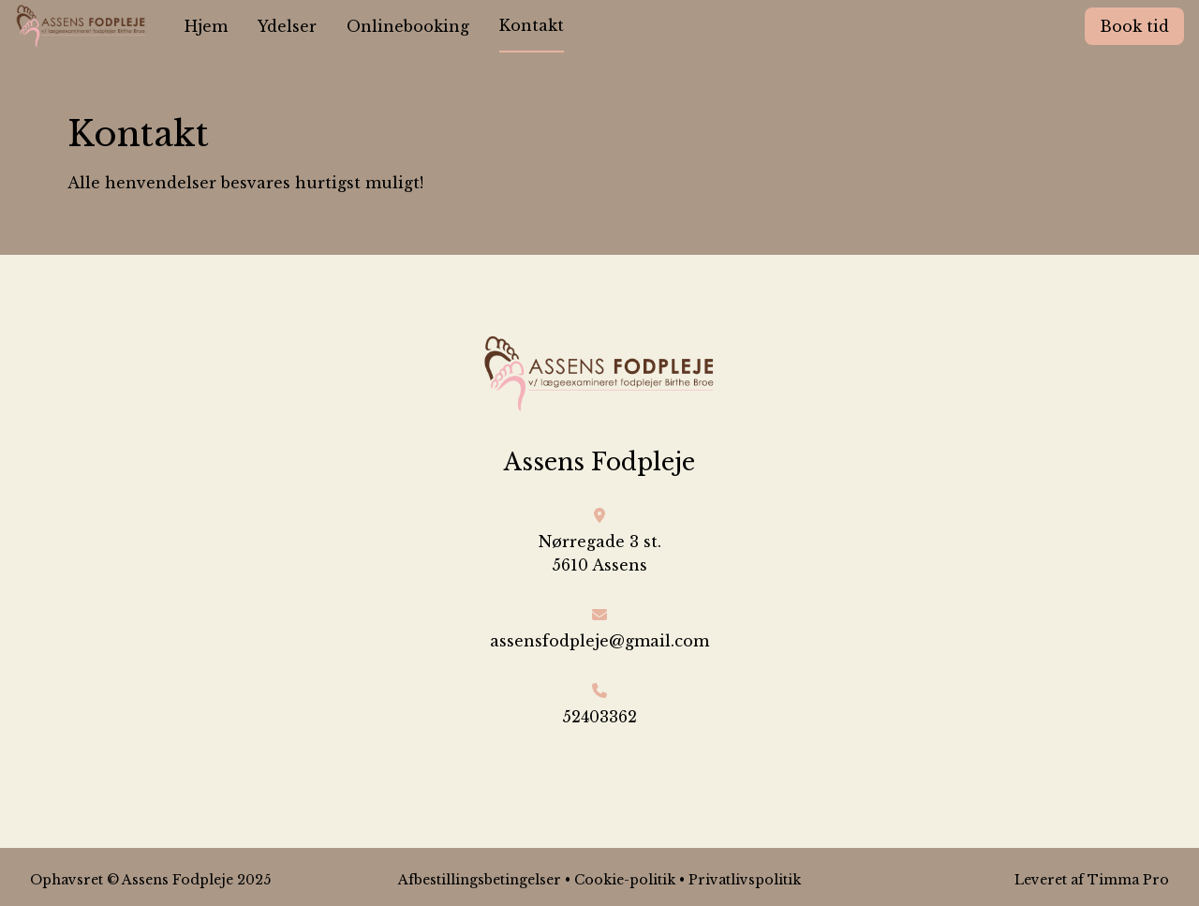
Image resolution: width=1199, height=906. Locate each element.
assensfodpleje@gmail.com (599, 640)
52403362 (599, 716)
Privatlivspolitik (744, 879)
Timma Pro (1128, 879)
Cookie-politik (624, 879)
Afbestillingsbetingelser (479, 879)
